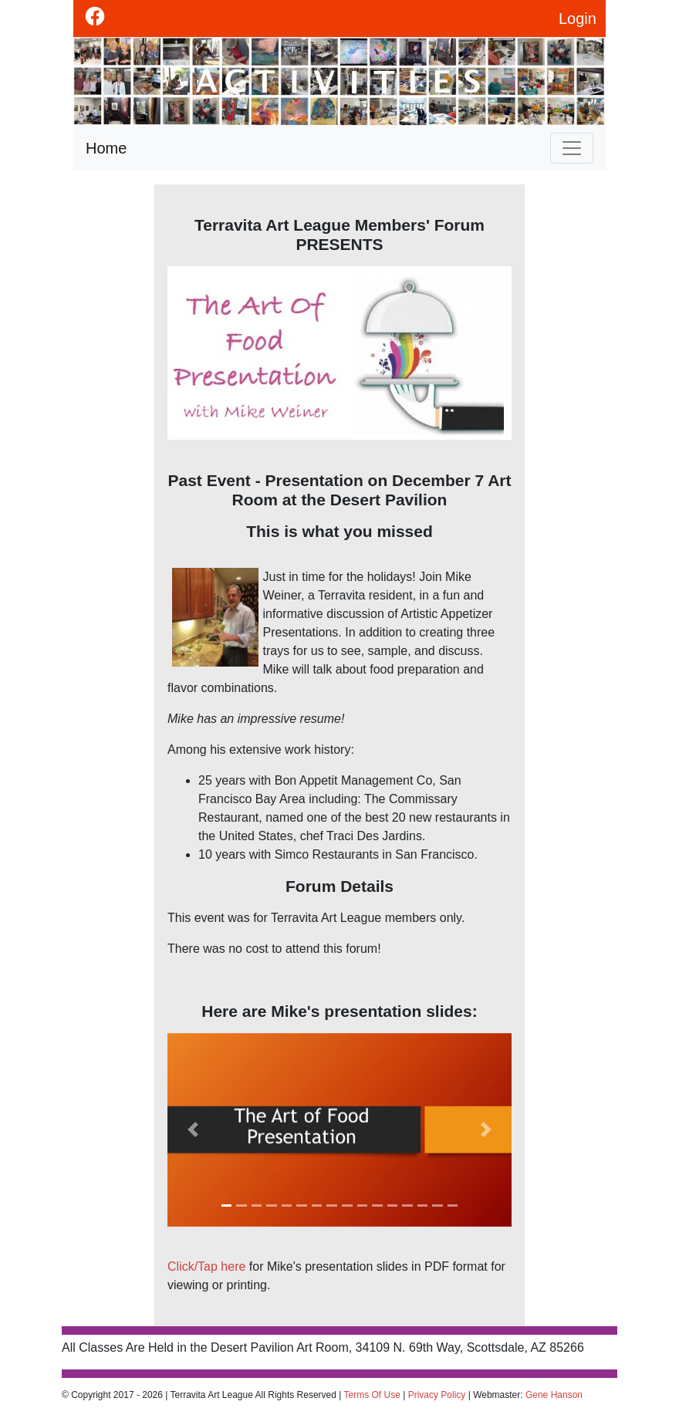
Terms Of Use (372, 1395)
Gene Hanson (554, 1395)
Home (106, 148)
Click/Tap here (206, 1266)
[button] (193, 1130)
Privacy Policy (437, 1395)
